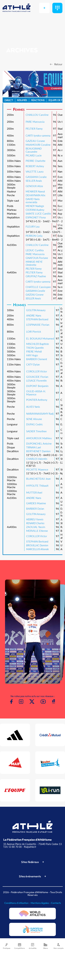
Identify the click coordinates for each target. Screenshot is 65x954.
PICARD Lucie (34, 155)
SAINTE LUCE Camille (38, 213)
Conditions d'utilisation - (17, 903)
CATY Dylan (33, 364)
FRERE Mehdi (34, 351)
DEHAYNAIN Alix (35, 195)
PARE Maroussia (35, 121)
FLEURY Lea (32, 226)
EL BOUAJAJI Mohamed (40, 338)
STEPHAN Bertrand (37, 319)
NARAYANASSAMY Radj (40, 413)
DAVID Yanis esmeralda (33, 200)
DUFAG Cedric (34, 424)
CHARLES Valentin (36, 458)
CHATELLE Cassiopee (38, 286)
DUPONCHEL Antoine (39, 443)
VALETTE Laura (34, 171)
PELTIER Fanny (34, 128)
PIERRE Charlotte (35, 160)
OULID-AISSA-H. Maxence (36, 393)
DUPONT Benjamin (37, 385)
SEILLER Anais (34, 180)
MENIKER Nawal (35, 191)
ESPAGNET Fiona (36, 217)
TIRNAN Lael (33, 447)
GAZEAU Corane (35, 140)
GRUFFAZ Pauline (36, 276)
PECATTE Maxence (37, 469)
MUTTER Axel (34, 492)
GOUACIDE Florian (37, 376)
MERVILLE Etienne (37, 530)
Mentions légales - (41, 903)
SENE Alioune (34, 419)
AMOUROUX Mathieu (39, 438)
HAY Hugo (32, 355)
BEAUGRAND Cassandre (34, 150)
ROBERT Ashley (35, 166)
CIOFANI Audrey (35, 209)
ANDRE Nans (33, 315)
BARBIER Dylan (35, 508)
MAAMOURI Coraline (38, 144)
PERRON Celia (34, 235)
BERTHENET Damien (38, 451)
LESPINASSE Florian (37, 324)
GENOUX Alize (34, 186)
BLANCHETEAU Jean (38, 478)
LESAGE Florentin (36, 380)
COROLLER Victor (36, 371)
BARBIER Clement (36, 359)
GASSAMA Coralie (36, 176)
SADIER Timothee (36, 431)
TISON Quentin (35, 347)
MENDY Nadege (35, 205)
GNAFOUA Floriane (37, 257)
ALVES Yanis (33, 406)
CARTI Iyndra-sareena (38, 135)
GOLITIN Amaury (36, 310)
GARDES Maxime (36, 503)
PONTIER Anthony (36, 399)
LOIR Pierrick (33, 331)
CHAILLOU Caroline (37, 114)
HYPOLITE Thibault (37, 485)
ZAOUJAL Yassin (35, 526)
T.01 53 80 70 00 (12, 846)
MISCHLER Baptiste (37, 343)
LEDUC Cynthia (35, 250)
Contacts (56, 903)
